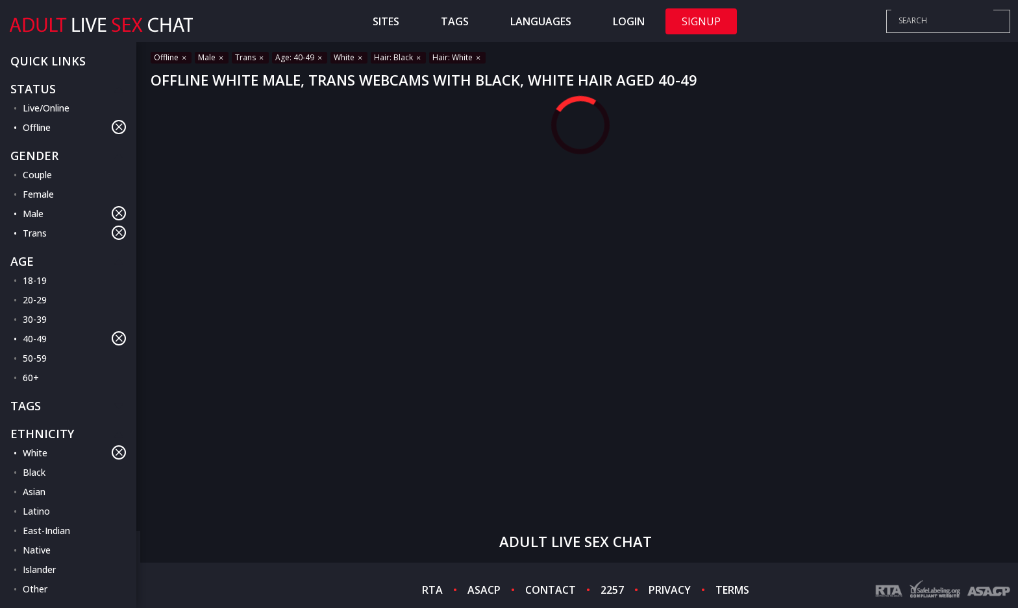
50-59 (35, 358)
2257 (612, 590)
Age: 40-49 (299, 57)
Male (74, 213)
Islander (39, 569)
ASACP (484, 590)
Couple (37, 175)
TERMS (732, 590)
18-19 (35, 280)
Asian (34, 491)
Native (37, 550)
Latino (36, 511)
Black (34, 472)
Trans (74, 233)
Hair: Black (398, 57)
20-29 (35, 300)
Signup (701, 21)
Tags (455, 21)
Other (35, 589)
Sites (386, 21)
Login (629, 21)
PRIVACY (670, 590)
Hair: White (457, 57)
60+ (31, 377)
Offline (74, 127)
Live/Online (46, 108)
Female (38, 194)
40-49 (74, 338)
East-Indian (46, 530)
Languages (540, 21)
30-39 (35, 319)
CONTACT (550, 590)
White (74, 452)
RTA (432, 590)
